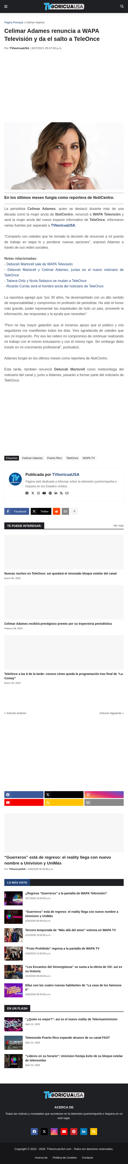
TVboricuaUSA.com (59, 1149)
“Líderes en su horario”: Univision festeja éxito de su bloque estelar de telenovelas (74, 1058)
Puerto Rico (54, 458)
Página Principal (13, 22)
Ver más (118, 525)
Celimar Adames (35, 22)
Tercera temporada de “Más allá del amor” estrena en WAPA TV (70, 930)
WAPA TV (89, 458)
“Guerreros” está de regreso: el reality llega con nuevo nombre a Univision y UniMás (57, 860)
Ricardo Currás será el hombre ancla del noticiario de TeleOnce (55, 286)
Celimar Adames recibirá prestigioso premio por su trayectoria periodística (58, 623)
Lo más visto (17, 882)
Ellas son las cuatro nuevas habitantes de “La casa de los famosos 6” (73, 987)
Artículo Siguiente (111, 713)
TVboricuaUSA (63, 225)
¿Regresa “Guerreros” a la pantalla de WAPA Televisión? (66, 893)
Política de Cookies (65, 1157)
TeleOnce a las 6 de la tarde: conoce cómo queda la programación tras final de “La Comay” (63, 676)
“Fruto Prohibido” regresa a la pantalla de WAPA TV (62, 948)
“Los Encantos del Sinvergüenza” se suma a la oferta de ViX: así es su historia (73, 969)
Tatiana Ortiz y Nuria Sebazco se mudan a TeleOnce (46, 281)
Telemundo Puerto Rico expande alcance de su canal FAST (67, 1037)
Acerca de (41, 1157)
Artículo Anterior (16, 713)
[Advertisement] (66, 86)
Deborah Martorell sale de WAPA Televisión (39, 264)
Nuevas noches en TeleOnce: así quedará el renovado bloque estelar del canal (60, 573)
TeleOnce (72, 458)
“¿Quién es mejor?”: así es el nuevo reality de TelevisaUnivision (71, 1019)
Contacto (87, 1157)
